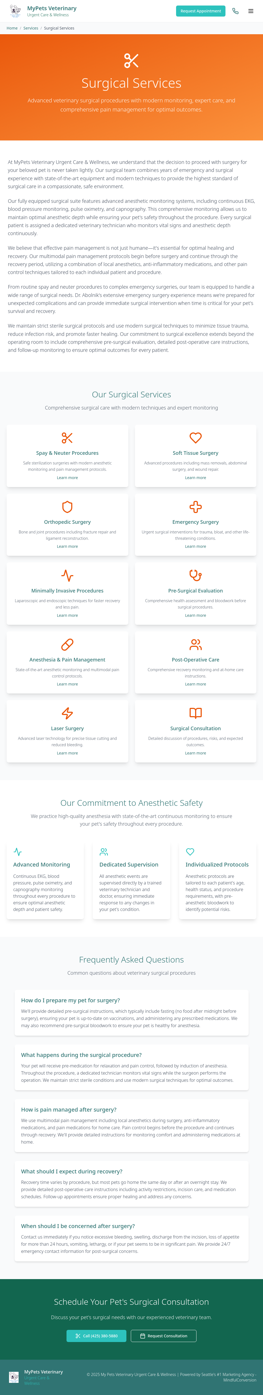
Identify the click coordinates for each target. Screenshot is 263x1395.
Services (30, 28)
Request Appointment (200, 11)
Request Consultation (163, 1336)
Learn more (67, 477)
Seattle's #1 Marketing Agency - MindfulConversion (228, 1377)
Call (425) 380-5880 (96, 1336)
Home (12, 28)
